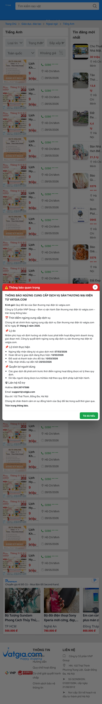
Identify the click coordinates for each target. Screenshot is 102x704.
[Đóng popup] (95, 287)
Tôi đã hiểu (89, 415)
